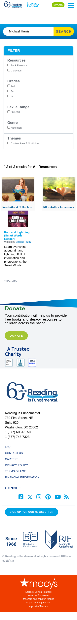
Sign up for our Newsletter (31, 512)
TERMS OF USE (17, 471)
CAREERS (12, 459)
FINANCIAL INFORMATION (22, 477)
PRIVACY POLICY (16, 465)
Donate (16, 335)
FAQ (8, 446)
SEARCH (64, 31)
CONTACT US (15, 453)
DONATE (58, 4)
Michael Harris (23, 241)
